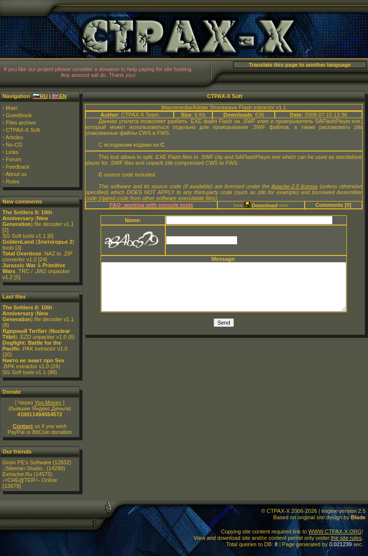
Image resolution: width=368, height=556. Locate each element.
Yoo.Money (47, 402)
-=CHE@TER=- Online (29, 480)
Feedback (17, 167)
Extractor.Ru (17, 474)
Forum (14, 159)
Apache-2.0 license (294, 186)
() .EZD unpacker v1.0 (36, 334)
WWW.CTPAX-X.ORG (335, 531)
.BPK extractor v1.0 (33, 363)
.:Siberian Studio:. (23, 468)
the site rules (346, 538)
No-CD (14, 145)
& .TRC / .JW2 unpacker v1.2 (36, 271)
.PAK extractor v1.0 (34, 346)
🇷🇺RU (40, 96)
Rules (13, 181)
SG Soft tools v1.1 (24, 236)
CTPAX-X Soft (23, 130)
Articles (14, 137)
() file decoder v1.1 (38, 218)
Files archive (21, 123)
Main (12, 108)
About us (15, 174)
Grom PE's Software (26, 462)
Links (12, 152)
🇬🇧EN (59, 96)
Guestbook (19, 115)
